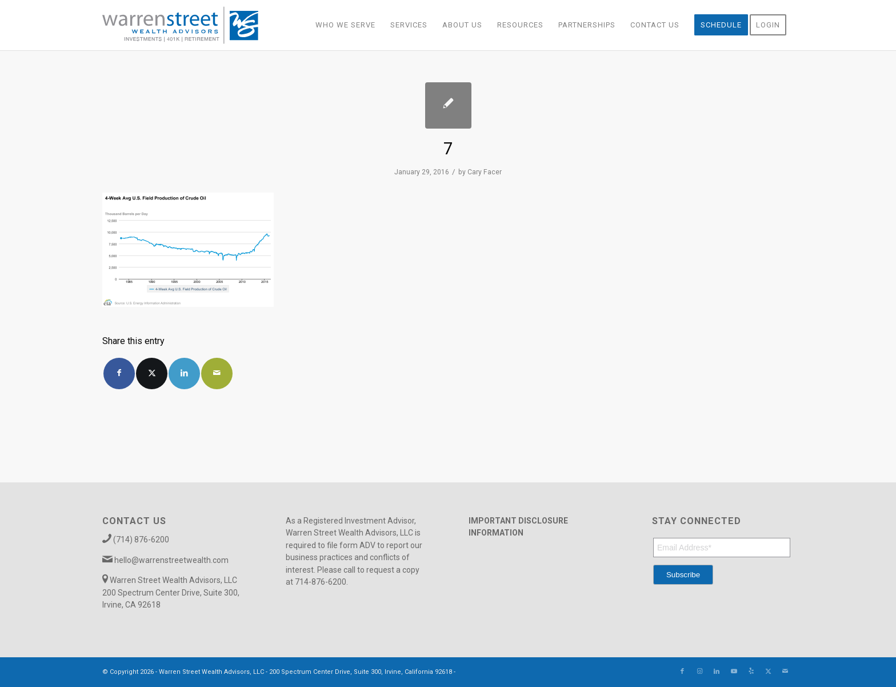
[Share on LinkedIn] (184, 373)
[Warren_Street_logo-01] (180, 25)
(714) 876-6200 (141, 539)
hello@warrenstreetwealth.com (171, 560)
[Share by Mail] (217, 373)
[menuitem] (345, 25)
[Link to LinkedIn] (716, 671)
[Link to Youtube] (733, 671)
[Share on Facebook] (119, 373)
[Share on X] (151, 373)
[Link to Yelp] (750, 671)
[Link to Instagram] (699, 671)
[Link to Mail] (785, 671)
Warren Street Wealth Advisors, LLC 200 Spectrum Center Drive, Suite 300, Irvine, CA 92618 (170, 592)
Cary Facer (484, 172)
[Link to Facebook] (682, 671)
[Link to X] (768, 671)
